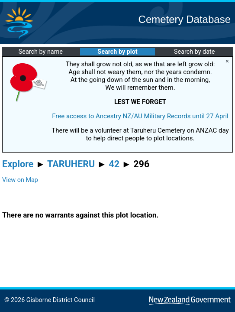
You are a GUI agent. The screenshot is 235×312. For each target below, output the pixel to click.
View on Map (20, 180)
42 (114, 164)
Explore (18, 164)
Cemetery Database (184, 19)
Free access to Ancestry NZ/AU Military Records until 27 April (140, 116)
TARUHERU (71, 164)
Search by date (194, 51)
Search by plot (117, 51)
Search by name (41, 51)
